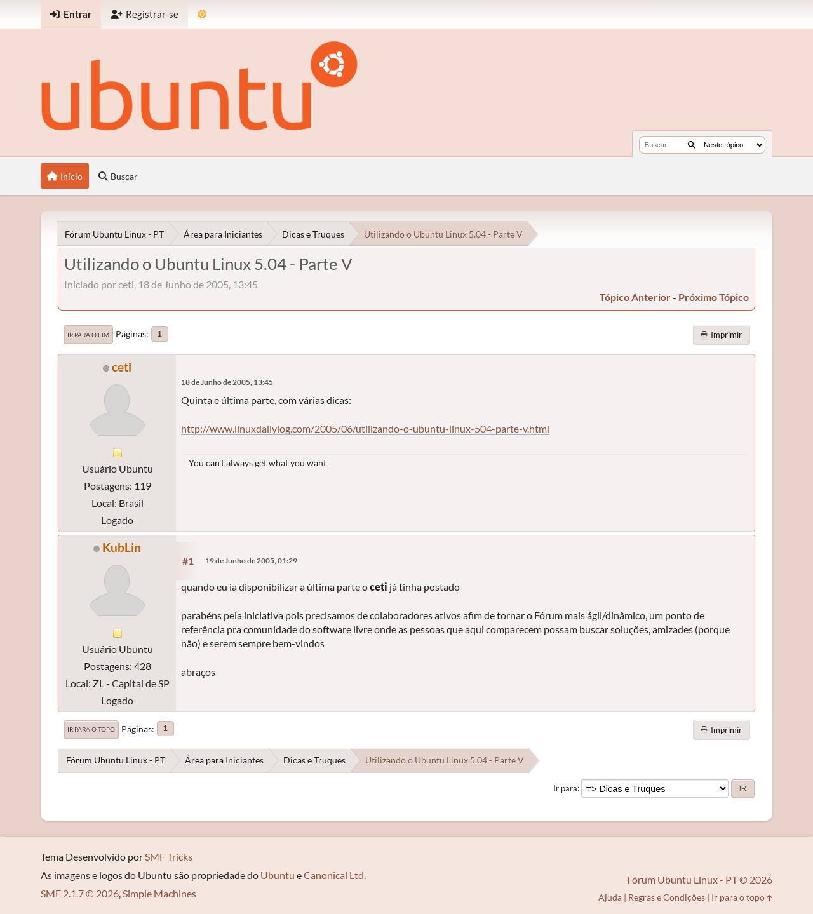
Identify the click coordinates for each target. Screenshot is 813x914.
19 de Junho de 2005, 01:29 (251, 560)
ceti (121, 367)
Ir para (565, 788)
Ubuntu (277, 875)
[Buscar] (691, 145)
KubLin (121, 547)
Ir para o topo (91, 729)
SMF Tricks (168, 856)
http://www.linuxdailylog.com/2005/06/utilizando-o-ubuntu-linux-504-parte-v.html (365, 428)
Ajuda (610, 897)
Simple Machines (159, 893)
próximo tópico (713, 297)
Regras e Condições (666, 897)
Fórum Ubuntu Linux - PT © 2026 (699, 879)
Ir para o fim (88, 335)
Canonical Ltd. (335, 875)
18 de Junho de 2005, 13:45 (227, 382)
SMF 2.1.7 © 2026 (80, 893)
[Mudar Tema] (202, 14)
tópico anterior (635, 297)
